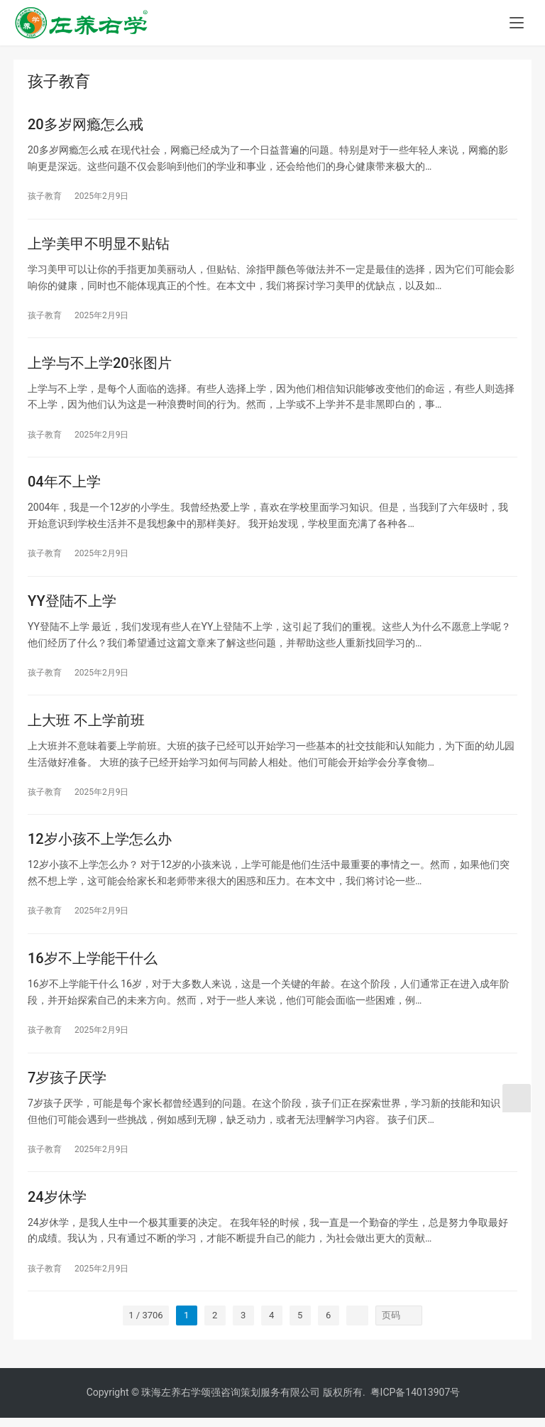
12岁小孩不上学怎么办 (100, 845)
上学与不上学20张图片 (100, 365)
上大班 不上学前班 (86, 725)
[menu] (517, 23)
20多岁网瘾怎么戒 (85, 125)
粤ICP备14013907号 (415, 1401)
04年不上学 (64, 485)
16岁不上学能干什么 (93, 965)
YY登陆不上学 (72, 605)
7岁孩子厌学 (67, 1085)
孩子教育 (45, 197)
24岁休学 (57, 1205)
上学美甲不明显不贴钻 (99, 245)
